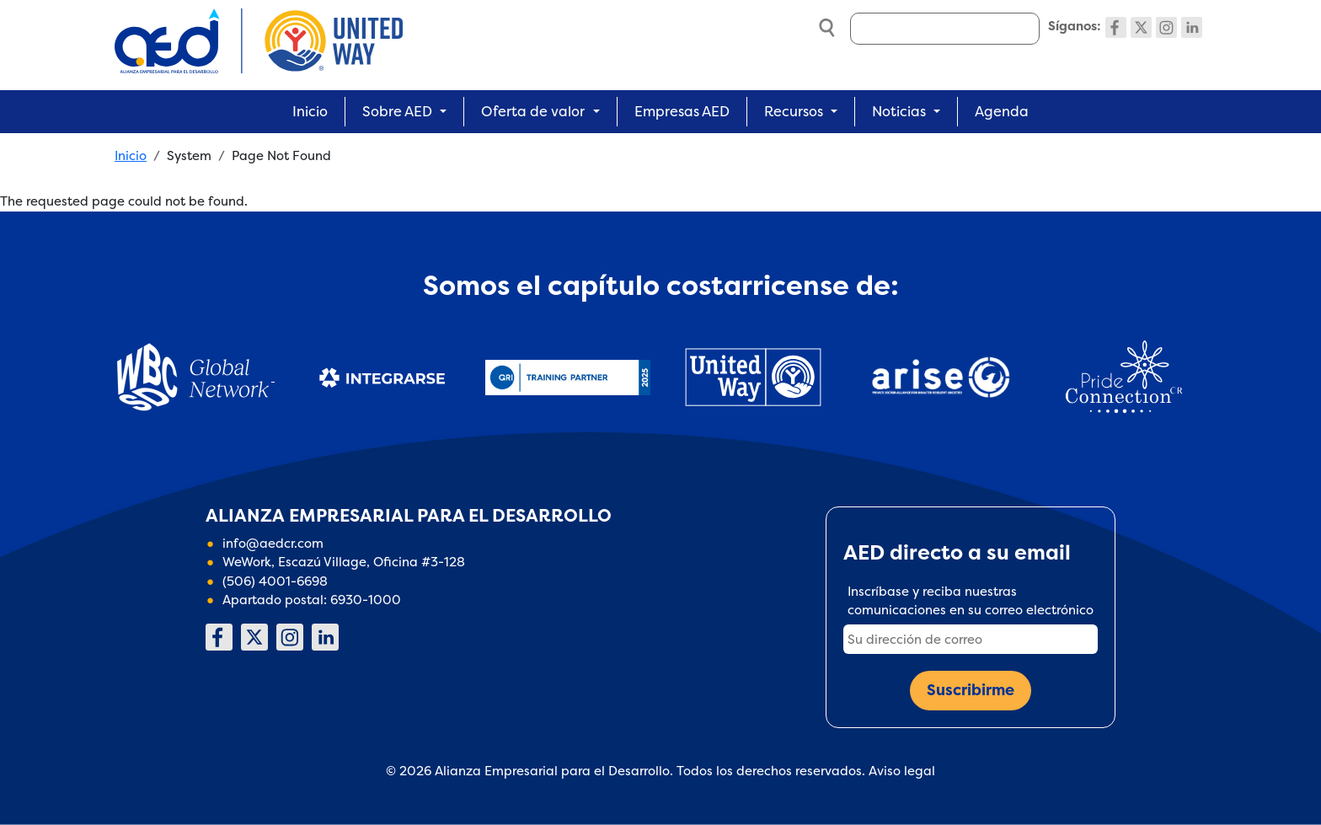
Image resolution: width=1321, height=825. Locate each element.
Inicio (310, 111)
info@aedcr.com (273, 543)
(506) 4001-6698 (275, 581)
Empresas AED (682, 111)
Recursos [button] (793, 111)
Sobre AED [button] (397, 111)
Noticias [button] (899, 111)
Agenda (1002, 111)
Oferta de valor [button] (533, 111)
